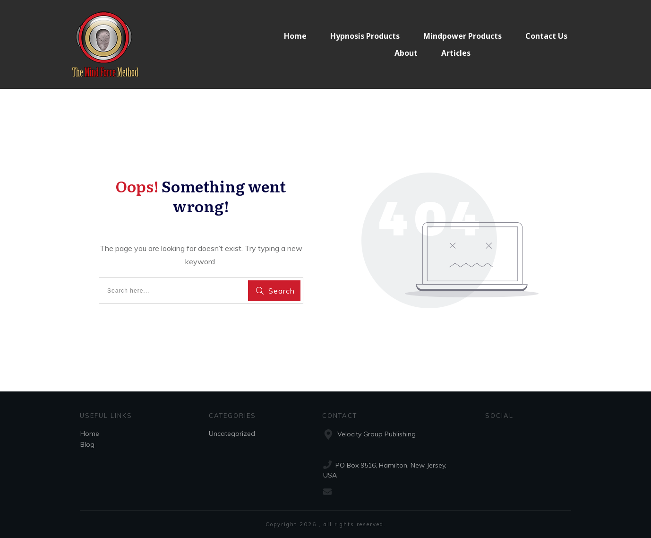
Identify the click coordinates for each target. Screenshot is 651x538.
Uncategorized (232, 433)
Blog (87, 444)
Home (89, 433)
